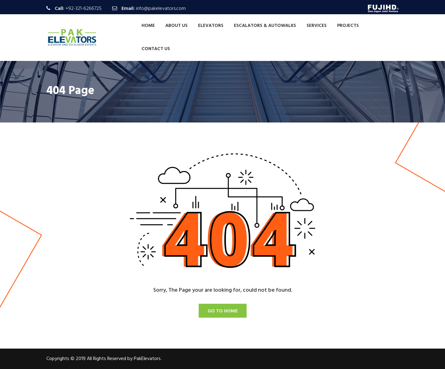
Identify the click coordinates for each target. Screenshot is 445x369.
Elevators (210, 25)
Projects (348, 25)
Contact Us (156, 49)
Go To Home (223, 311)
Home (148, 25)
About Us (176, 25)
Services (317, 25)
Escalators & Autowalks (265, 25)
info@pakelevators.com (161, 9)
